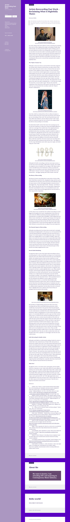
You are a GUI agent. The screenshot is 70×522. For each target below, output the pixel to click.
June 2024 (7, 43)
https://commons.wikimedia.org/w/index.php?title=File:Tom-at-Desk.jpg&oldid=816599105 (45, 302)
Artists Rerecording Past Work (10, 6)
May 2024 (6, 44)
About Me (7, 26)
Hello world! (7, 27)
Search (6, 14)
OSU (6, 35)
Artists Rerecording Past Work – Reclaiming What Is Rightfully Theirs (11, 24)
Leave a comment (33, 455)
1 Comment (38, 510)
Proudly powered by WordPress (35, 519)
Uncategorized (7, 50)
